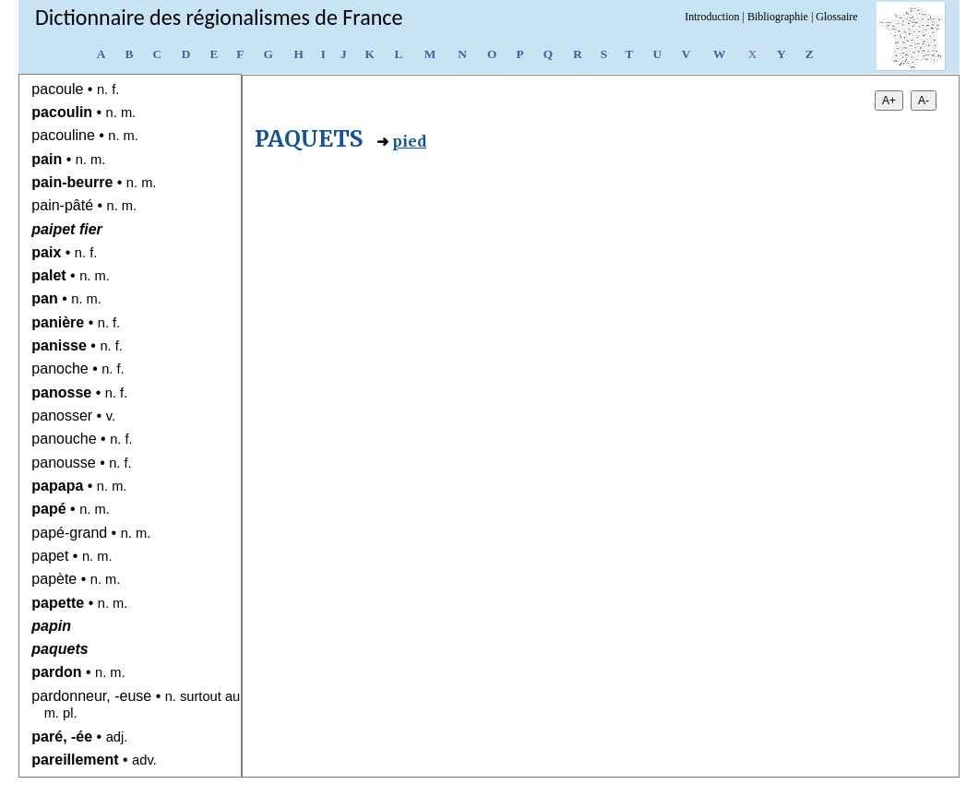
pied (409, 141)
